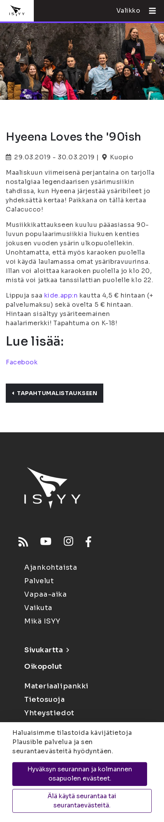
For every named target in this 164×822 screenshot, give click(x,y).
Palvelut (39, 581)
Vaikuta (38, 608)
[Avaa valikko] (149, 11)
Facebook (22, 362)
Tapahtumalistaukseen (54, 393)
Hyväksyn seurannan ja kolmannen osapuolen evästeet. (79, 773)
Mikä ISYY (42, 621)
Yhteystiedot (49, 713)
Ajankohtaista (50, 567)
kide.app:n (61, 295)
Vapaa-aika (45, 594)
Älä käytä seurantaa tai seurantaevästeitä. (82, 800)
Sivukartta (46, 650)
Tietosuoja (44, 699)
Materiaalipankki (56, 686)
